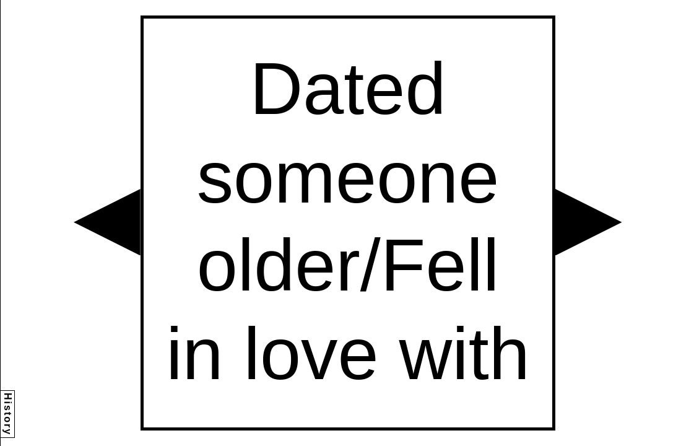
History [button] (7, 414)
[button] (107, 222)
